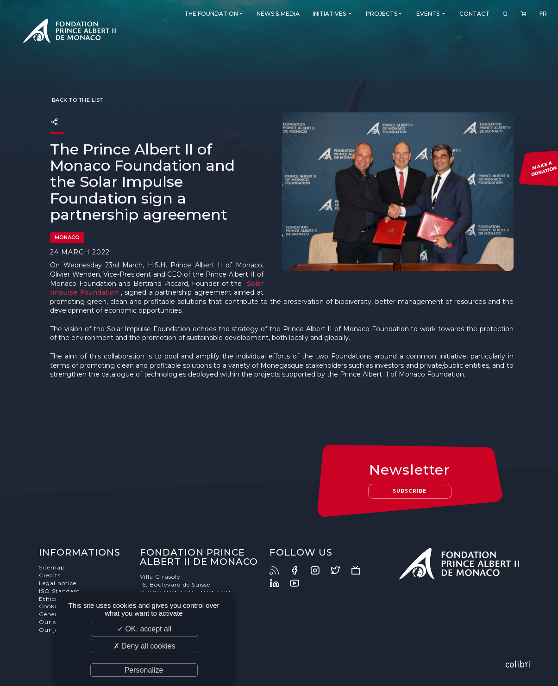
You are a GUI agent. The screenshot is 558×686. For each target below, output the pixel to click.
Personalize (144, 670)
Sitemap (52, 567)
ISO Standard (59, 590)
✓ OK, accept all (144, 629)
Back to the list (76, 100)
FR (543, 13)
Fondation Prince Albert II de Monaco (69, 32)
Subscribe (409, 491)
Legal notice (57, 583)
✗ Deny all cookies (144, 646)
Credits (50, 575)
